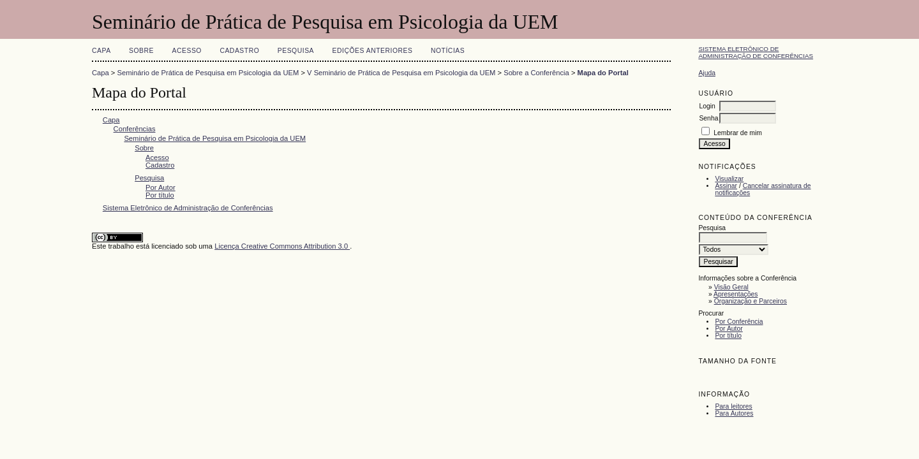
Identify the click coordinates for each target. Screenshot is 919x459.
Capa (101, 50)
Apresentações (736, 294)
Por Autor (728, 328)
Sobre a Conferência (536, 72)
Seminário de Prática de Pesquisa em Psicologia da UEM (208, 72)
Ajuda (706, 72)
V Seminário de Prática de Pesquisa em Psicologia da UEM (401, 72)
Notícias (448, 50)
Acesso (187, 50)
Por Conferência (739, 321)
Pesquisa (296, 50)
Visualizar (729, 178)
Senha (708, 118)
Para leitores (733, 406)
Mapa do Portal (603, 72)
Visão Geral (731, 287)
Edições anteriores (372, 50)
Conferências (135, 129)
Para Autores (734, 413)
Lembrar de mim (738, 132)
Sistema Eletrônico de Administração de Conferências (755, 52)
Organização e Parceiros (750, 301)
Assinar (726, 185)
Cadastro (239, 50)
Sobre (141, 50)
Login (707, 106)
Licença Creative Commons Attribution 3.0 (282, 246)
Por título (728, 335)
